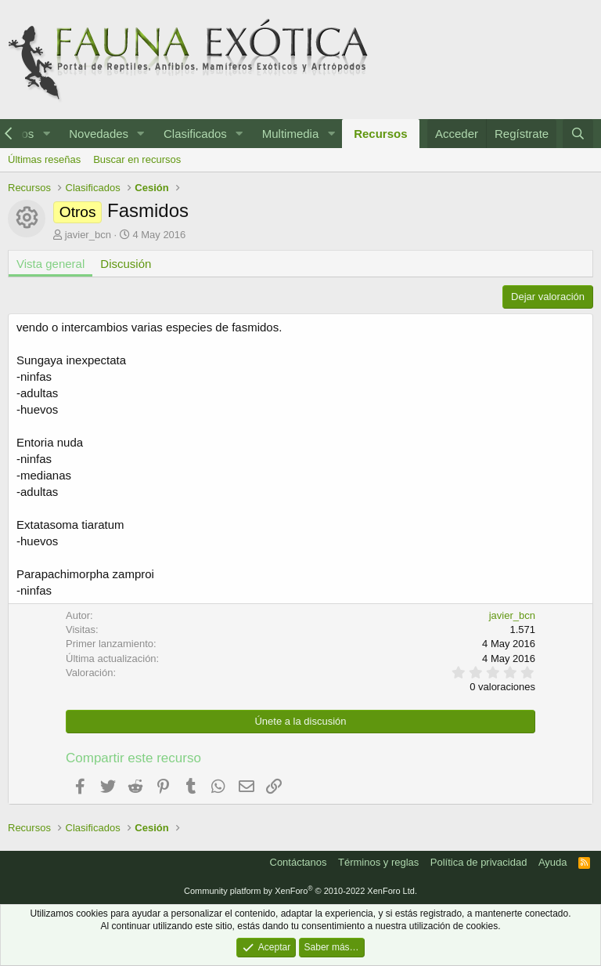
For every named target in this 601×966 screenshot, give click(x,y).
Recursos (380, 133)
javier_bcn (88, 235)
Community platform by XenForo (300, 890)
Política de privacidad (478, 862)
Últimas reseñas (44, 159)
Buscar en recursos (137, 159)
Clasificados (195, 133)
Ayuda (552, 862)
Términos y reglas (378, 862)
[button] (46, 133)
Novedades (98, 133)
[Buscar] (578, 133)
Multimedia (290, 133)
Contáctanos (298, 862)
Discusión (125, 263)
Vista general (50, 263)
